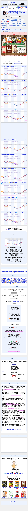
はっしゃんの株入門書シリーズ (14, 476)
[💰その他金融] (16, 281)
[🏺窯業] (15, 279)
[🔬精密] (19, 280)
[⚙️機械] (6, 280)
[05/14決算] (24, 182)
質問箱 (25, 7)
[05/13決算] (24, 94)
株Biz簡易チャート (15, 2)
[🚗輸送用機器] (14, 280)
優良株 (24, 23)
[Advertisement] (14, 131)
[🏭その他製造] (24, 280)
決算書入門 (4, 497)
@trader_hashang (9, 473)
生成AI (15, 21)
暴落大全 (4, 487)
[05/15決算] (24, 66)
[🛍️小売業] (7, 281)
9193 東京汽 (4, 66)
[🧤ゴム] (11, 279)
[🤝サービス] (15, 283)
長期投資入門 (23, 497)
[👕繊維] (17, 278)
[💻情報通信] (21, 282)
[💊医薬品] (5, 279)
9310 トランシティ (5, 182)
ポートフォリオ (4, 7)
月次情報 (13, 23)
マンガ (8, 23)
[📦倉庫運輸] (12, 66)
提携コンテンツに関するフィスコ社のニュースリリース (14, 371)
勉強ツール (18, 25)
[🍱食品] (14, 278)
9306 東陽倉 (4, 154)
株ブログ (21, 473)
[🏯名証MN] (19, 271)
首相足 (24, 25)
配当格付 (8, 19)
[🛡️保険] (23, 281)
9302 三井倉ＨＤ (5, 94)
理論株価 (3, 19)
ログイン (24, 6)
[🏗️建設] (11, 278)
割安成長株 (18, 23)
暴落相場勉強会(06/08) (9, 9)
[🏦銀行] (11, 281)
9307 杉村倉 (4, 168)
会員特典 (18, 7)
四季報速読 (3, 25)
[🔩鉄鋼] (18, 279)
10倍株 (9, 25)
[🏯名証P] (15, 271)
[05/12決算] (24, 212)
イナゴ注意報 (4, 21)
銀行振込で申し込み (20, 13)
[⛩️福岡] (22, 271)
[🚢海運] (9, 282)
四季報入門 (11, 487)
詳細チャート (21, 19)
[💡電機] (10, 280)
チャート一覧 (18, 29)
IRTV (10, 374)
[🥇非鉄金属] (22, 279)
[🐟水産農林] (3, 278)
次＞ (17, 226)
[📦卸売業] (3, 281)
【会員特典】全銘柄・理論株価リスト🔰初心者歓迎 (16, 12)
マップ (11, 21)
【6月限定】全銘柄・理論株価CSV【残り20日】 (15, 11)
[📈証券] (20, 281)
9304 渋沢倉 (4, 139)
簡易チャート (14, 19)
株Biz (3, 29)
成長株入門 (11, 497)
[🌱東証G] (11, 271)
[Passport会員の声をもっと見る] (14, 429)
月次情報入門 (17, 497)
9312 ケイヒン (4, 212)
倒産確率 (13, 25)
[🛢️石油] (8, 279)
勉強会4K (20, 21)
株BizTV (16, 473)
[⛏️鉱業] (7, 278)
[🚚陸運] (6, 282)
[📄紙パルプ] (22, 278)
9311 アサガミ (4, 197)
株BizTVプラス (12, 436)
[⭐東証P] (8, 80)
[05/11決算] (24, 139)
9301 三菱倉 (4, 80)
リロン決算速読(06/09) (18, 9)
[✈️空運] (12, 282)
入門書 (3, 27)
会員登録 (19, 6)
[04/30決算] (24, 80)
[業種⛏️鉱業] (20, 8)
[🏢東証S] (8, 66)
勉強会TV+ (3, 23)
